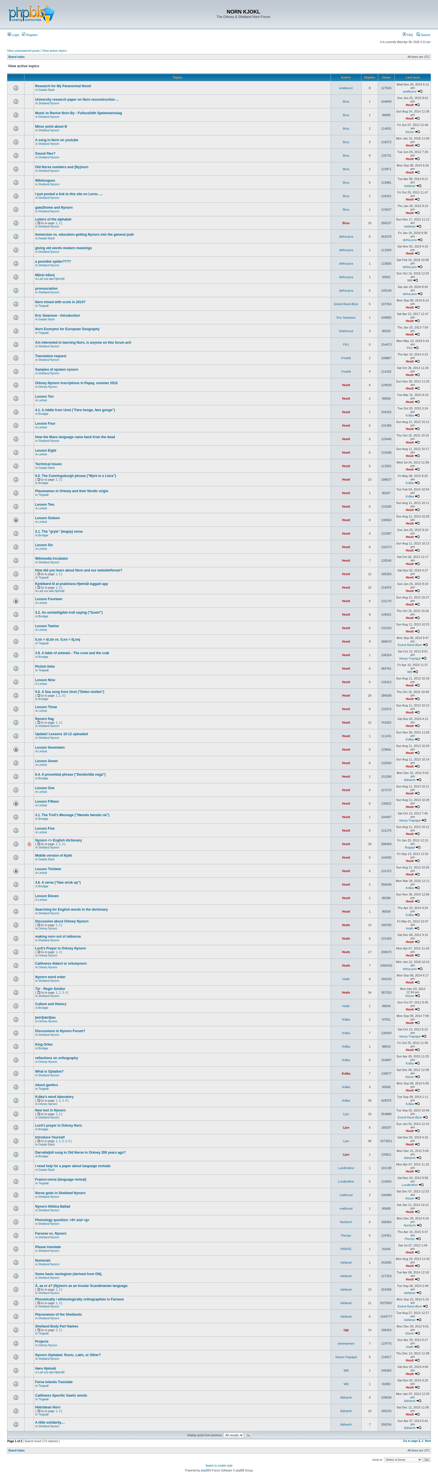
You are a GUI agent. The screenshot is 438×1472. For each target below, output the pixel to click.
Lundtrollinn (346, 1168)
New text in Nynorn (50, 1110)
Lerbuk (43, 400)
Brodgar (44, 413)
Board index (16, 56)
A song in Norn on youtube (56, 140)
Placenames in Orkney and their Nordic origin (71, 491)
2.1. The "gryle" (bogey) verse (59, 532)
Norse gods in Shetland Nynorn (60, 1193)
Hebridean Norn (47, 1407)
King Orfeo (44, 1044)
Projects (41, 1341)
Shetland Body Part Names (56, 1326)
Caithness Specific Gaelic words (61, 1395)
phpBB (205, 1470)
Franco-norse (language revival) (60, 1179)
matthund (346, 1195)
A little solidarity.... (50, 1422)
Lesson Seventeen (50, 747)
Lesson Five (45, 828)
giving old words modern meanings (63, 248)
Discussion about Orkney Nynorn (62, 921)
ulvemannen (346, 1343)
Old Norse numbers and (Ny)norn (61, 167)
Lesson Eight (45, 451)
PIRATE (346, 1249)
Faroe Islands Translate (54, 1382)
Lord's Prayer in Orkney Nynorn (60, 948)
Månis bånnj (45, 275)
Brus (346, 101)
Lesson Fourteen (48, 599)
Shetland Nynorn (49, 103)
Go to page (410, 1440)
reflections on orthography (56, 1058)
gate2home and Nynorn (54, 208)
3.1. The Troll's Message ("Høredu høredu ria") (72, 815)
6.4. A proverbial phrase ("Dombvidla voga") (70, 774)
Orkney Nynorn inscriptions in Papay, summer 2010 (76, 383)
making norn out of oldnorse (58, 936)
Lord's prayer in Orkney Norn (58, 1125)
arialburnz (346, 88)
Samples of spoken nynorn (56, 370)
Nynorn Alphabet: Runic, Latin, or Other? (68, 1355)
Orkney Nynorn (48, 386)
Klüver (409, 132)
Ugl (346, 1330)
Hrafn (346, 925)
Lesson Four (45, 424)
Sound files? (45, 154)
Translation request (50, 356)
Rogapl (410, 847)
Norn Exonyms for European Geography (67, 329)
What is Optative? (49, 1071)
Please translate (48, 1247)
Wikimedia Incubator (51, 559)
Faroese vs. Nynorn (50, 1233)
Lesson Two (44, 505)
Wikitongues (45, 181)
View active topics (54, 50)
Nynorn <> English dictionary (58, 840)
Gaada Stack (47, 89)
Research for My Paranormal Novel (63, 86)
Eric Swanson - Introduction (57, 316)
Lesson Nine (45, 680)
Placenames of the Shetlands (58, 1314)
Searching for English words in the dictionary (71, 909)
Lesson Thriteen (48, 869)
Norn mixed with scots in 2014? (60, 302)
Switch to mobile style (219, 1465)
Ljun (346, 1114)
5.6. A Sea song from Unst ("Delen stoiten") (69, 692)
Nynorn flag (44, 719)
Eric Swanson (346, 317)
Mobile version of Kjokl (53, 855)
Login (13, 35)
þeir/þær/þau (45, 1017)
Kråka (410, 415)
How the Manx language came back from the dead (75, 437)
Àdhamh (410, 780)
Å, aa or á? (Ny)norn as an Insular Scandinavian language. (81, 1286)
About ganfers (46, 1085)
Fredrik (346, 358)
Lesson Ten (44, 397)
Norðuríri (346, 1222)
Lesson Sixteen (47, 518)
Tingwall (43, 305)
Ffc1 (346, 344)
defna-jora (346, 236)
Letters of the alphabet (53, 219)
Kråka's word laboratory (54, 1097)
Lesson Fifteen (47, 801)
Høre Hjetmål (45, 1368)
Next (428, 1440)
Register (30, 35)
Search (423, 35)
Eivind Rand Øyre (346, 304)
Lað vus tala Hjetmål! (52, 278)
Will (409, 280)
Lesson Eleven (47, 896)
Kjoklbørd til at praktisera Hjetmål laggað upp (71, 584)
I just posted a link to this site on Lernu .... (68, 194)
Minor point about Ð (51, 127)
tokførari (409, 186)
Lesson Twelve (47, 626)
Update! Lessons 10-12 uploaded (61, 734)
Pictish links (45, 667)
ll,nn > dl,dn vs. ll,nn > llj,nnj (57, 640)
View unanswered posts (23, 50)
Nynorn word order (50, 977)
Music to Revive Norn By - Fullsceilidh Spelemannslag (78, 113)
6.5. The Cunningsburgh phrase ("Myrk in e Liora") (75, 476)
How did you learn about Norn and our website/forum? (78, 570)
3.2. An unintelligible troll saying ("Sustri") (69, 613)
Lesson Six (44, 545)
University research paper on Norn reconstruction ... (77, 100)
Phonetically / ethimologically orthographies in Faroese (79, 1299)
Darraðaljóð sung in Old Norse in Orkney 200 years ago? (80, 1152)
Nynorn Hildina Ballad (52, 1206)
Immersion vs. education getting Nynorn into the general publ (84, 235)
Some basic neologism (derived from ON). (68, 1274)
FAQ (408, 35)
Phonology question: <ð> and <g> (62, 1220)
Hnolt (410, 105)
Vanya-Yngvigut (410, 658)
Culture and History (50, 1004)
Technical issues (48, 464)
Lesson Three (46, 707)
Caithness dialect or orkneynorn (61, 963)
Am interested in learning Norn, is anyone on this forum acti (83, 343)
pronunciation (46, 289)
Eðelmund (346, 331)
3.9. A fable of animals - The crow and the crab (72, 653)
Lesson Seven (46, 761)
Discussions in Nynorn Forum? (60, 1031)
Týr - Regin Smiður (50, 989)
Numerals (43, 1260)
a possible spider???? (53, 262)
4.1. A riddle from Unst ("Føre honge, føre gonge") (75, 410)
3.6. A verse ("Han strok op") (58, 882)
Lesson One (45, 788)
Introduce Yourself (50, 1137)
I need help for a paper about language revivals (72, 1166)
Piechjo (346, 1235)
